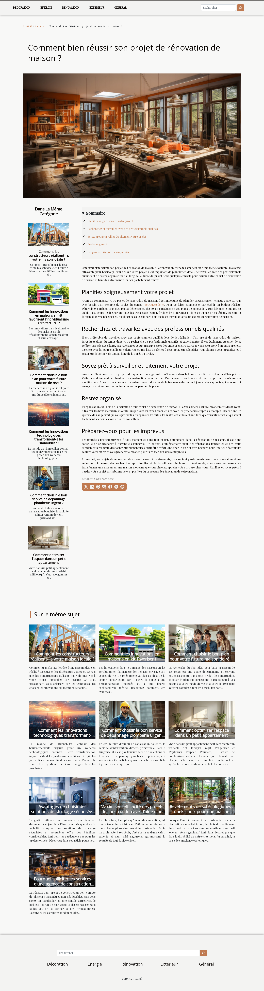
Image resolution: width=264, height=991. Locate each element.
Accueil (27, 26)
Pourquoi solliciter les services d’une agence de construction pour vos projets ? (62, 884)
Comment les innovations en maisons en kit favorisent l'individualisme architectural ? (48, 317)
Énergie (46, 7)
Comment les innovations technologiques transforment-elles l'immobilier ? (48, 437)
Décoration (21, 7)
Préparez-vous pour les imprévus (108, 252)
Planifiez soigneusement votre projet (111, 221)
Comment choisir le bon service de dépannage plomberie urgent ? (48, 499)
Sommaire (95, 213)
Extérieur (96, 7)
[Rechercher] (218, 7)
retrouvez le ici (154, 304)
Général (120, 7)
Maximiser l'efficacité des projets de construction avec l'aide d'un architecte (132, 811)
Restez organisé (98, 244)
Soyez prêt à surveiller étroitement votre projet (117, 236)
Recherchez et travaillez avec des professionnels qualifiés (123, 229)
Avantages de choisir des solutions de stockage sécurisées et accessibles (62, 811)
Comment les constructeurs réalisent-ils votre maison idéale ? (49, 255)
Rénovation (70, 7)
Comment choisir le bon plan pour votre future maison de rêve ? (48, 379)
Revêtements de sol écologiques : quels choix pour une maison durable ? (201, 811)
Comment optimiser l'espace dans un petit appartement (48, 559)
